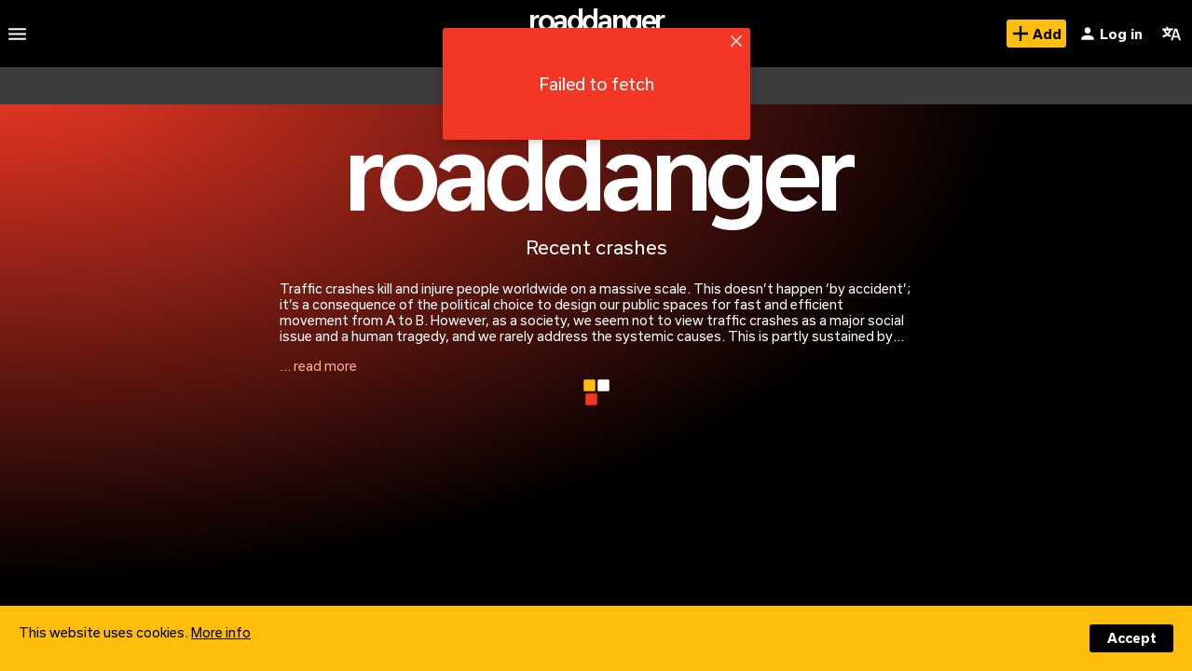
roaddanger (596, 19)
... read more (318, 366)
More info (221, 632)
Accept (1132, 638)
